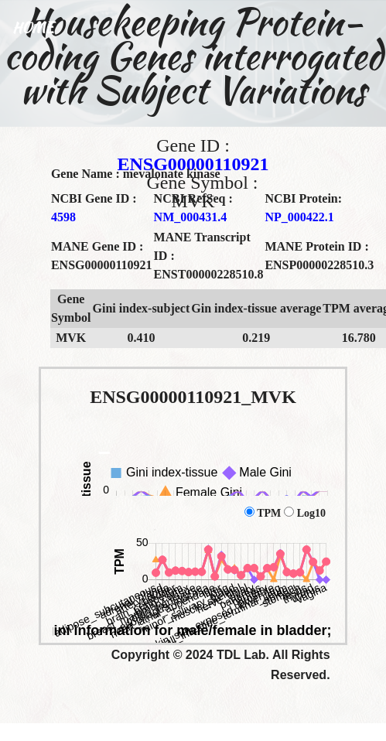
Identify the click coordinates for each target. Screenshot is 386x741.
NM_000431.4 (190, 217)
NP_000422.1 (299, 217)
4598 (63, 217)
